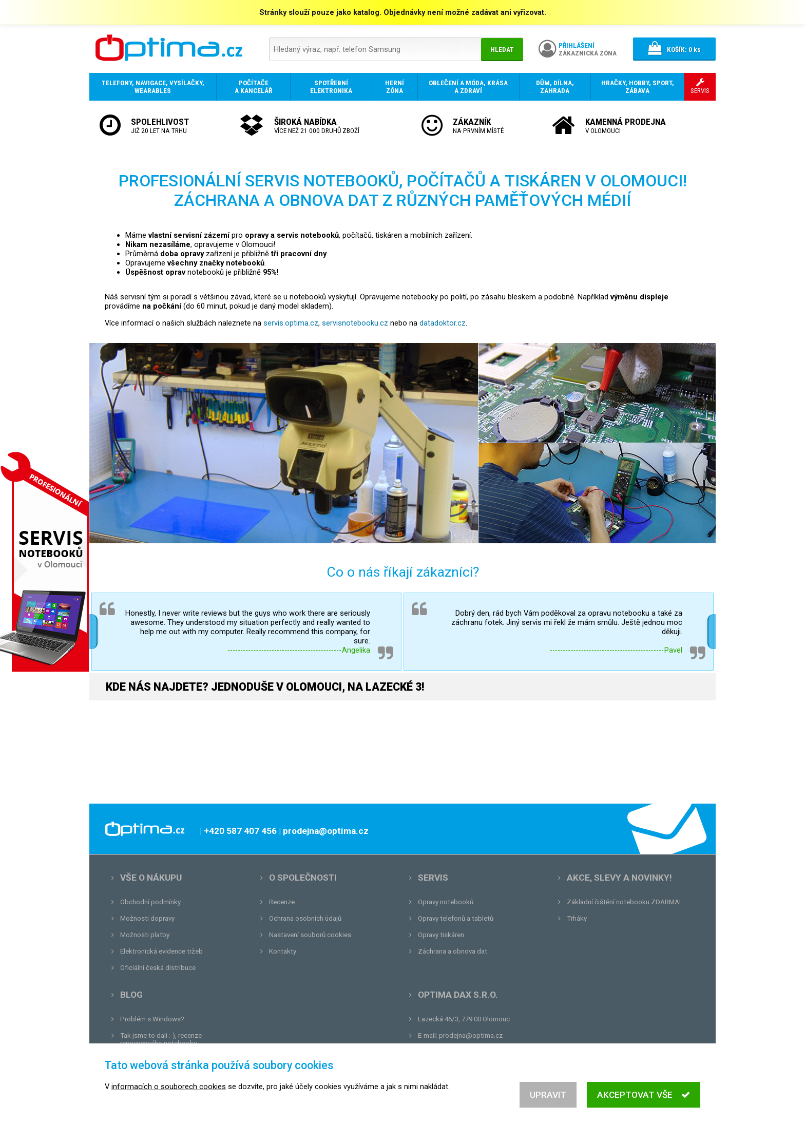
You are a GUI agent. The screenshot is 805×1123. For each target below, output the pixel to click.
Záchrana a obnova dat (452, 951)
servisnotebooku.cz (355, 323)
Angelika (356, 650)
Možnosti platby (144, 935)
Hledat (502, 49)
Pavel (673, 650)
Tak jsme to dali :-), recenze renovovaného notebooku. (161, 1039)
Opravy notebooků (445, 902)
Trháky (577, 918)
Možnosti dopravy (147, 918)
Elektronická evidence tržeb (161, 951)
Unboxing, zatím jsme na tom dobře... (176, 1059)
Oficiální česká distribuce (158, 968)
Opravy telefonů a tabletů (455, 918)
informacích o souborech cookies (168, 1111)
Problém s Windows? (152, 1019)
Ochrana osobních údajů (305, 918)
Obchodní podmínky (150, 902)
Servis (433, 877)
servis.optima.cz (290, 323)
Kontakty (282, 951)
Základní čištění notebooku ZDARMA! (624, 902)
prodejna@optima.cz (471, 1035)
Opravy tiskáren (441, 935)
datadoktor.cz (442, 323)
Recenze (282, 902)
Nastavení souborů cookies (310, 935)
